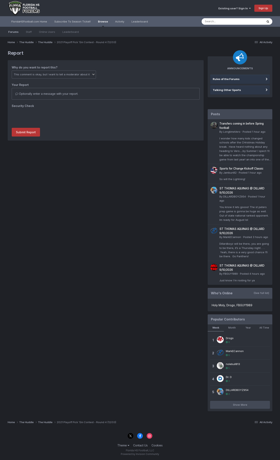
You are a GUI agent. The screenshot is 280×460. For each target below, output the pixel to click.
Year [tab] (248, 327)
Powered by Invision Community (140, 454)
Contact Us (140, 445)
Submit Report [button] (26, 132)
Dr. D (229, 377)
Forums (13, 31)
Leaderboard (70, 31)
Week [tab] (215, 327)
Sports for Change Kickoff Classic (241, 168)
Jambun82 (230, 172)
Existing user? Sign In (234, 8)
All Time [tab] (264, 327)
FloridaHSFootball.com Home (29, 21)
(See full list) (261, 293)
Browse (103, 23)
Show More (240, 404)
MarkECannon (232, 237)
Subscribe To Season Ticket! (72, 21)
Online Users (47, 31)
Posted (254, 131)
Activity (119, 21)
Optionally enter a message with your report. (46, 93)
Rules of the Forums (226, 79)
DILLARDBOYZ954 (234, 196)
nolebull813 (233, 364)
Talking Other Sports (227, 90)
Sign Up (263, 8)
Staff (29, 31)
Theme (123, 445)
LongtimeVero (231, 131)
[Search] (221, 21)
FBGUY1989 (230, 273)
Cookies (157, 445)
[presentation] (42, 117)
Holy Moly (218, 305)
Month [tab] (232, 327)
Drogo (230, 305)
